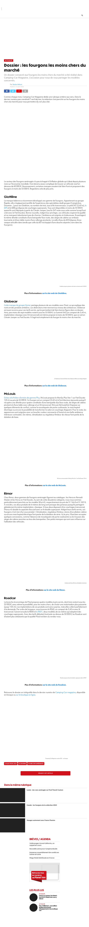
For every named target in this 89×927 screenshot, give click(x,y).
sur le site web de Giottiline (54, 293)
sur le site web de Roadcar (54, 685)
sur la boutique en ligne (25, 694)
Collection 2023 (11, 763)
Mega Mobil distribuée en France (41, 858)
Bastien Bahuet (17, 84)
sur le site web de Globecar (54, 385)
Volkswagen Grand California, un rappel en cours (41, 844)
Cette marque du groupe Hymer (17, 305)
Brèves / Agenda (40, 838)
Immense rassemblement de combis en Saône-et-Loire (44, 853)
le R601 (39, 611)
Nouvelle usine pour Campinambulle (43, 849)
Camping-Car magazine (65, 692)
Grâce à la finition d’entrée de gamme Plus (22, 397)
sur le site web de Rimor (54, 590)
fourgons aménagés (36, 763)
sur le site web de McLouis (54, 485)
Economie (22, 763)
